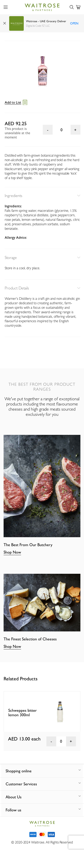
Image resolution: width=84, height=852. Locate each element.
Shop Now (12, 552)
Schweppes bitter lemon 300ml (22, 712)
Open (74, 23)
